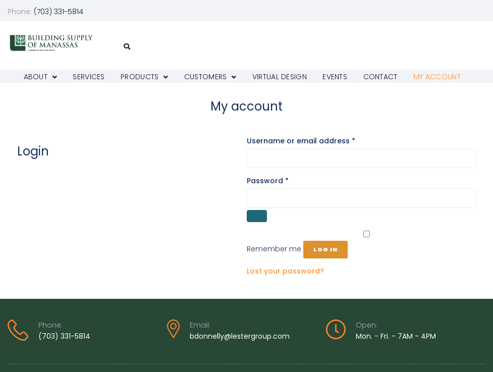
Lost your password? (285, 271)
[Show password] (257, 216)
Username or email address (317, 140)
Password (284, 180)
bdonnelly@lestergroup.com (240, 336)
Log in (325, 249)
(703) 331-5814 (64, 336)
